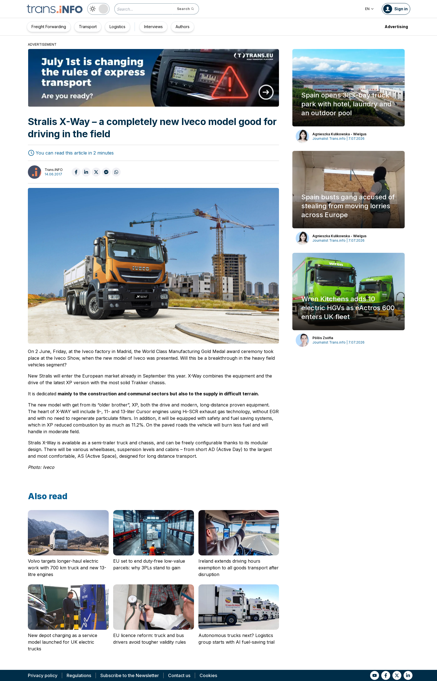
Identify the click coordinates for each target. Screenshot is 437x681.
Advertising (396, 26)
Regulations (79, 675)
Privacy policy (42, 675)
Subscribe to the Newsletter (129, 675)
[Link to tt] (396, 675)
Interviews (153, 26)
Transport (88, 26)
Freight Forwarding (48, 26)
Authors (183, 26)
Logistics (117, 26)
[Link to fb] (385, 675)
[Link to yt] (374, 675)
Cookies (208, 675)
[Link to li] (408, 675)
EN (369, 9)
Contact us (179, 675)
